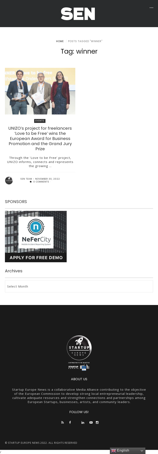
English (120, 450)
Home (60, 41)
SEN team (26, 178)
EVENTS (39, 120)
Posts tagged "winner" (85, 41)
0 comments (39, 181)
